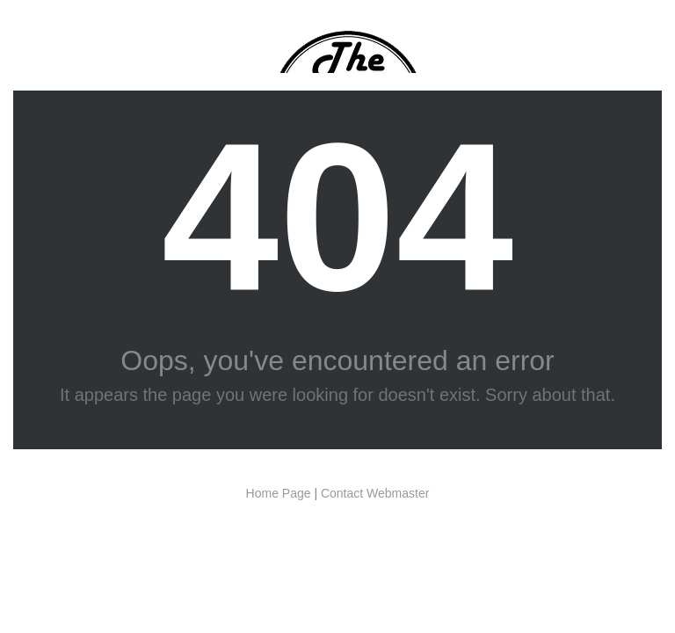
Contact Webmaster (375, 493)
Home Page (278, 493)
